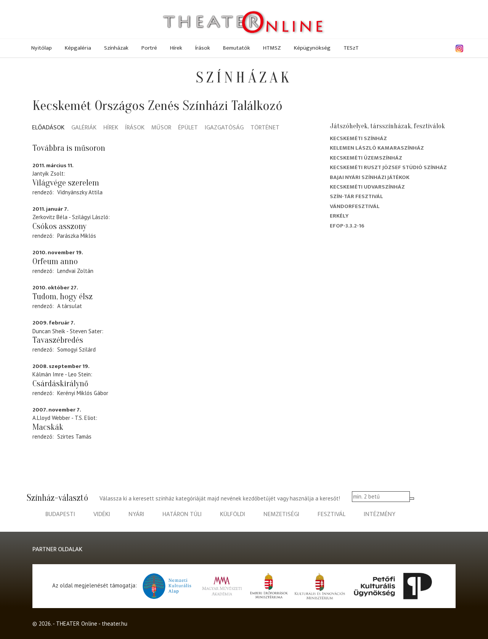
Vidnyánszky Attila (80, 192)
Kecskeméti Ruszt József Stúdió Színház (388, 167)
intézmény (379, 514)
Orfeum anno (55, 261)
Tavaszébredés (57, 340)
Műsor (161, 128)
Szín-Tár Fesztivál (356, 196)
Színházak (116, 48)
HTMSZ (272, 48)
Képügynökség (312, 48)
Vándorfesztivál (355, 206)
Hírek (176, 48)
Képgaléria (78, 48)
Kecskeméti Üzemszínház (366, 158)
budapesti (60, 514)
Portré (149, 48)
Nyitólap (41, 48)
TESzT (351, 48)
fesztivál (331, 514)
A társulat (69, 306)
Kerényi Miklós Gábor (82, 393)
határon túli (182, 514)
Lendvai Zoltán (75, 270)
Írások (202, 48)
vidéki (101, 514)
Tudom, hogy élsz (62, 297)
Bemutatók (236, 48)
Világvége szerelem (65, 183)
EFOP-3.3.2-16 (347, 226)
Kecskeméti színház (358, 138)
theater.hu (114, 623)
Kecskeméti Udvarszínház (367, 187)
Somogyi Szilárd (76, 349)
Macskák (47, 427)
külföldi (232, 514)
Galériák (83, 128)
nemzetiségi (281, 514)
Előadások (48, 128)
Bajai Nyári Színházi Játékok (369, 177)
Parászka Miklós (76, 235)
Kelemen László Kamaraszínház (377, 148)
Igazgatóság (224, 128)
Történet (264, 128)
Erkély (339, 216)
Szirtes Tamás (74, 436)
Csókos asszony (59, 226)
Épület (188, 128)
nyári (136, 514)
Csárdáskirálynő (60, 384)
